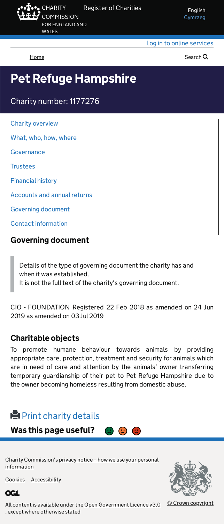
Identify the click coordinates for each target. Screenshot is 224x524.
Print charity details (55, 415)
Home (37, 57)
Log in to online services (180, 43)
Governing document (40, 209)
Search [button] (196, 57)
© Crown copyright (190, 503)
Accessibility (46, 479)
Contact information (39, 223)
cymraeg (195, 17)
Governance (27, 152)
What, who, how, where (43, 138)
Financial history (33, 181)
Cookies (15, 479)
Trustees (22, 166)
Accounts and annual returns (51, 195)
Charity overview (34, 123)
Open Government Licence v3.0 (122, 504)
